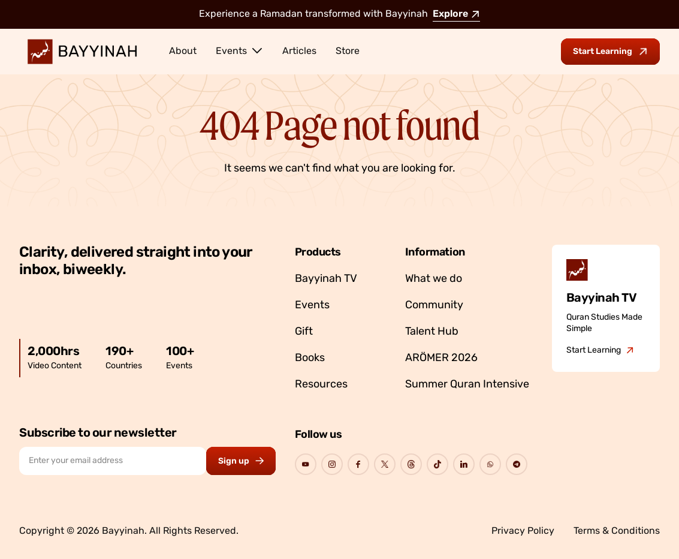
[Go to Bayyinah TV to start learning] (610, 51)
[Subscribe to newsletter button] (241, 461)
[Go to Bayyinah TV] (600, 351)
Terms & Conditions (617, 531)
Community (434, 305)
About (183, 51)
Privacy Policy (522, 531)
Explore (456, 14)
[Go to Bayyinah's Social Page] (305, 464)
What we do (433, 279)
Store (348, 51)
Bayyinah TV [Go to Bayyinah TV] (326, 279)
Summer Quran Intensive (467, 384)
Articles (299, 51)
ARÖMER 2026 (441, 358)
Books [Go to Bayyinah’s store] (310, 358)
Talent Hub (431, 332)
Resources (321, 384)
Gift (304, 332)
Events (239, 50)
